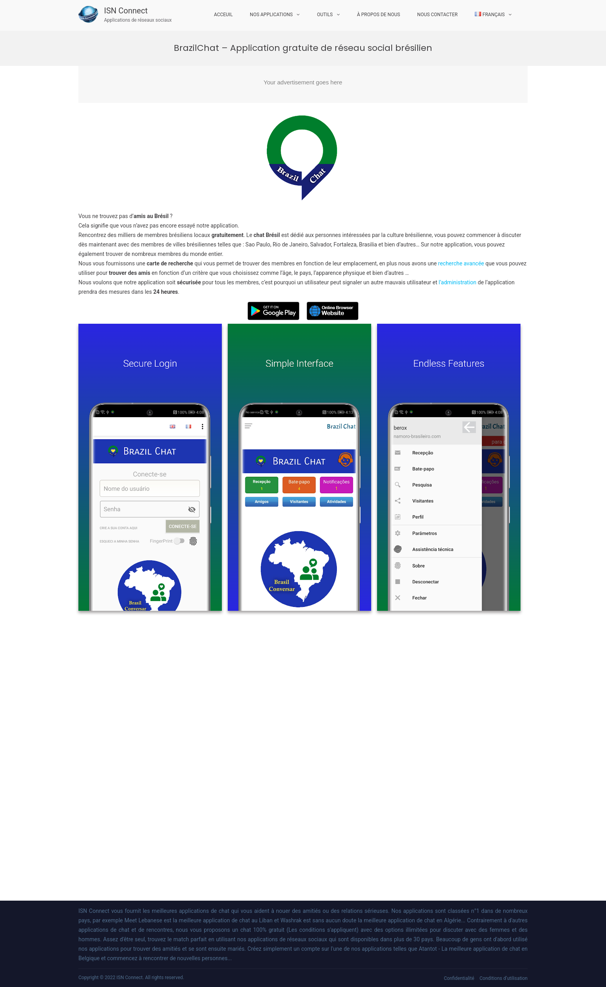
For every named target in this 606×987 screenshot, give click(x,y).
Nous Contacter (437, 14)
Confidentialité (459, 978)
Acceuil (223, 14)
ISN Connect (126, 10)
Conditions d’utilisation (504, 978)
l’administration (457, 282)
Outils (325, 14)
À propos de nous (378, 14)
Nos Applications (271, 14)
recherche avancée (461, 263)
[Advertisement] (303, 84)
